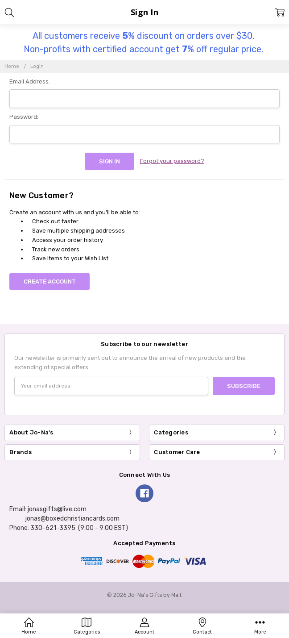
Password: (23, 116)
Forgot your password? (172, 161)
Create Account (50, 281)
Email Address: (29, 81)
